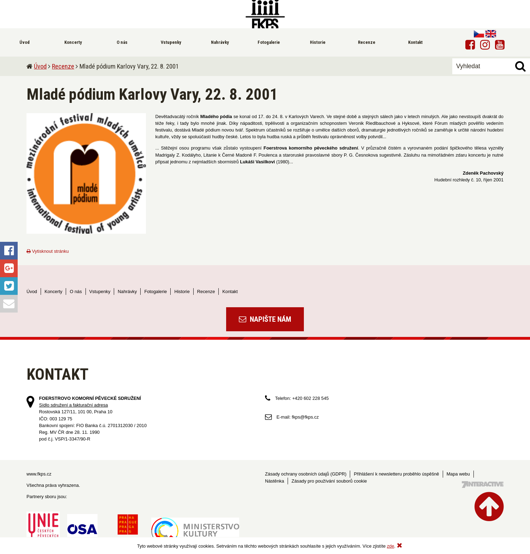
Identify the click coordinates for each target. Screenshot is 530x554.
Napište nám (265, 319)
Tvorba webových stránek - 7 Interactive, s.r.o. (483, 484)
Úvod (40, 66)
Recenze (63, 66)
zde (390, 546)
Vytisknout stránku (47, 251)
